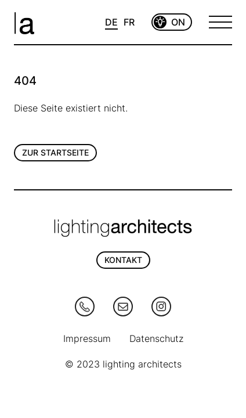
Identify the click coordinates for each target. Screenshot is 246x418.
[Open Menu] (220, 22)
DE (111, 22)
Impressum (87, 338)
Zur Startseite (55, 152)
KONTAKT (123, 260)
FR (129, 22)
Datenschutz (156, 338)
